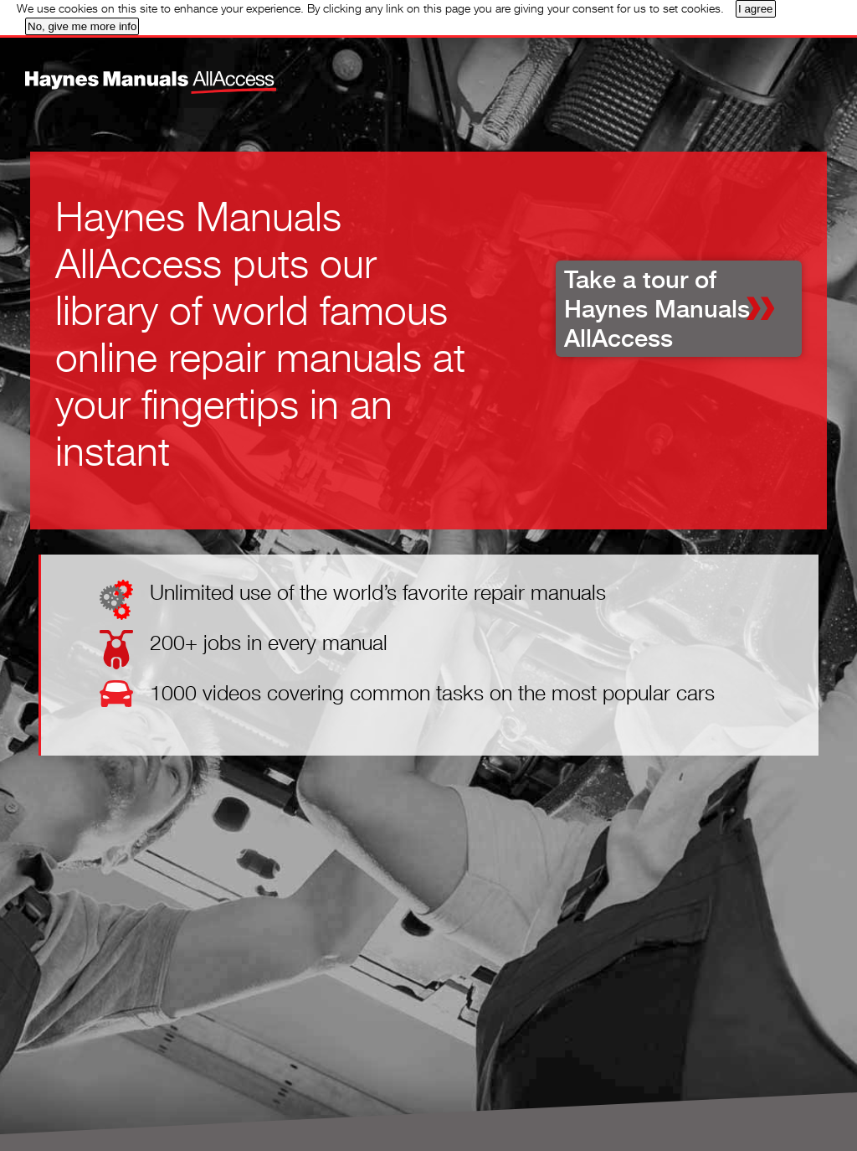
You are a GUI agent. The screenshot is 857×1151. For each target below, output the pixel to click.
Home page (121, 70)
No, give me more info (82, 26)
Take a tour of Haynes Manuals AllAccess (657, 309)
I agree (755, 9)
